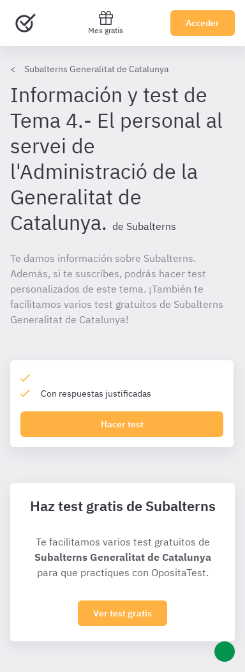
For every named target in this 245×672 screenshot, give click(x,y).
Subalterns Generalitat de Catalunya (96, 69)
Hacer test (122, 424)
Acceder (202, 23)
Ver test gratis (122, 613)
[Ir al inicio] (25, 23)
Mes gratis (105, 22)
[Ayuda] (224, 651)
